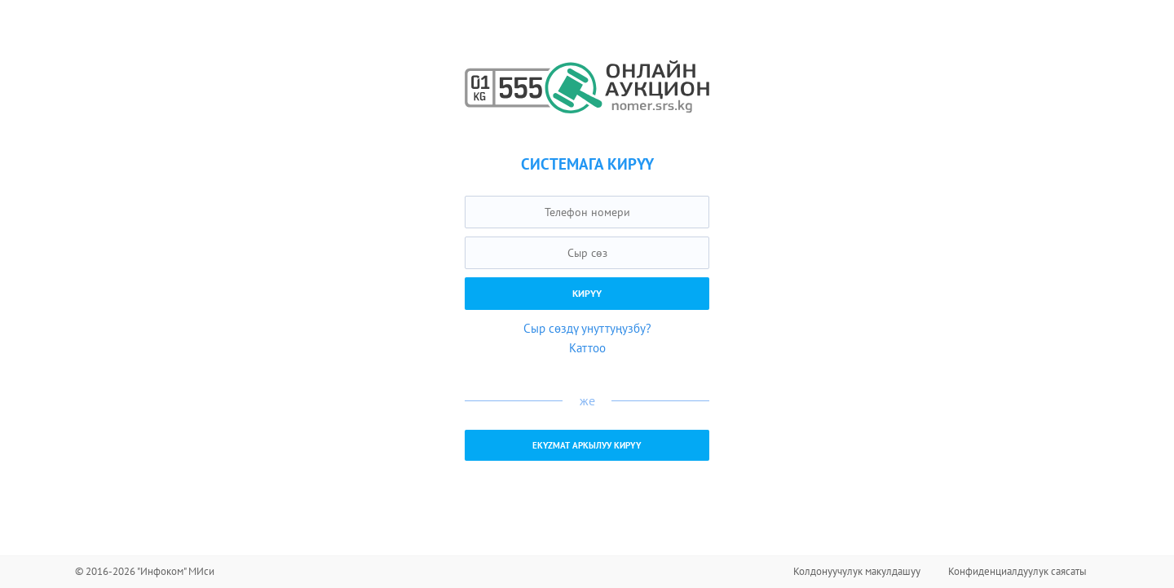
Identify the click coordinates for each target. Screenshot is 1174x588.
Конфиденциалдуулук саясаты (1017, 571)
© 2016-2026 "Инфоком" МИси (144, 571)
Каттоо (587, 348)
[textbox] (587, 212)
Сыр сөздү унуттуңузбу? (587, 328)
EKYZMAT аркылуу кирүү (587, 445)
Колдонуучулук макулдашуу (856, 571)
